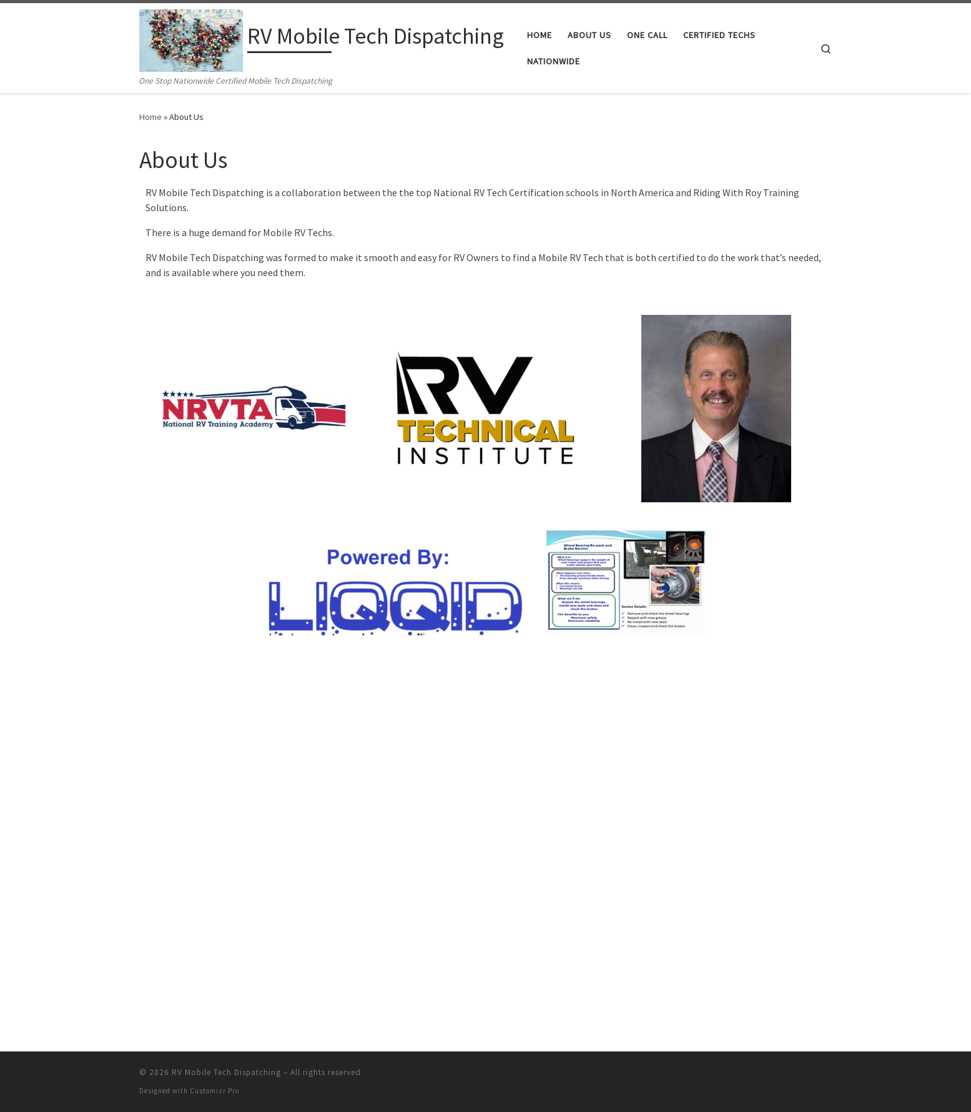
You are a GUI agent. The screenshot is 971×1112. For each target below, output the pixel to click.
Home (150, 116)
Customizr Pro (214, 721)
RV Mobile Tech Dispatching (226, 703)
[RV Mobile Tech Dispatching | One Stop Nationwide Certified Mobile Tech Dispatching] (191, 38)
